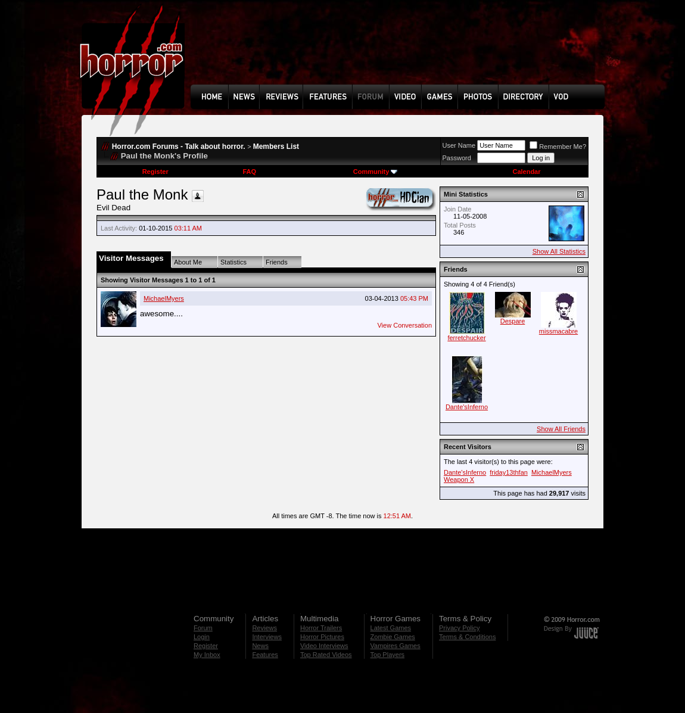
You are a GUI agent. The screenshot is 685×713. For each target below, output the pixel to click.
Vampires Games (395, 645)
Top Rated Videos (326, 654)
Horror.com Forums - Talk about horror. (178, 146)
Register (155, 171)
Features (265, 654)
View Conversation (404, 325)
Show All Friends (561, 428)
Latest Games (390, 627)
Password (457, 157)
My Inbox (207, 654)
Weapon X (459, 479)
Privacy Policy (459, 627)
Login (202, 636)
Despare (512, 321)
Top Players (387, 654)
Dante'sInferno (467, 406)
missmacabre (558, 331)
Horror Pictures (322, 636)
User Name (459, 145)
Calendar (526, 171)
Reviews (264, 627)
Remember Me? (558, 146)
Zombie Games (392, 636)
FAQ (249, 171)
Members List (276, 146)
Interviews (267, 636)
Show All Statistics (559, 251)
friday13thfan (509, 472)
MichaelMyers (164, 298)
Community (375, 171)
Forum (203, 627)
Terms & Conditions (467, 636)
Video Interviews (324, 645)
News (260, 645)
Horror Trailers (321, 627)
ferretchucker (466, 337)
